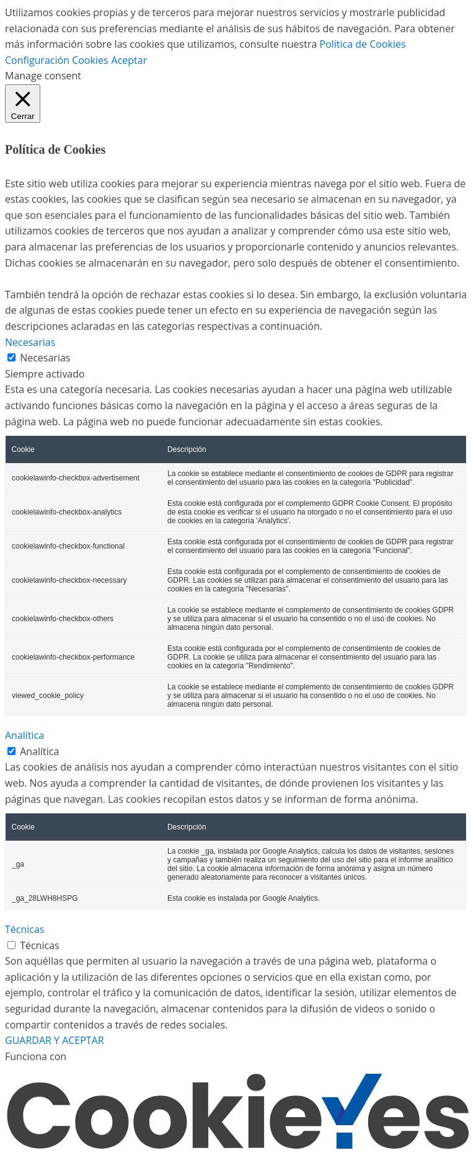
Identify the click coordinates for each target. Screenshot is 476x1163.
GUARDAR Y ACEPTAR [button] (54, 1040)
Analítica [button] (24, 735)
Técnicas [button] (25, 929)
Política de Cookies (363, 44)
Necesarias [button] (30, 342)
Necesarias (45, 358)
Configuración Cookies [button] (56, 60)
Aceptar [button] (130, 60)
